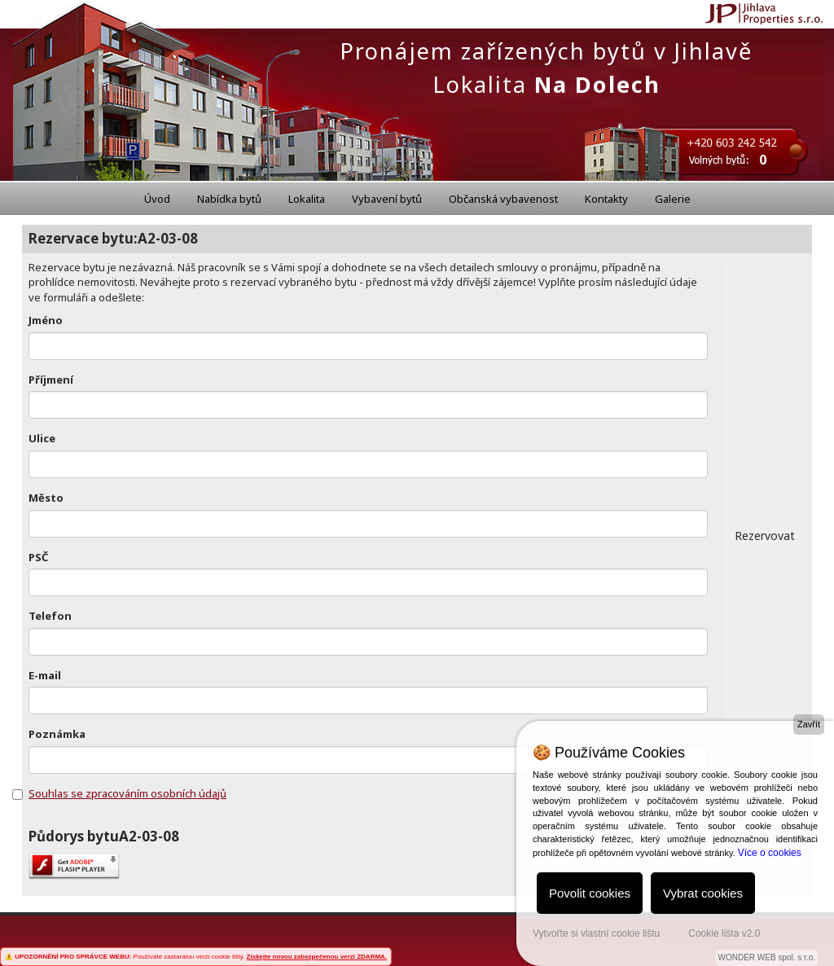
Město (46, 497)
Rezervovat (765, 535)
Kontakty (606, 198)
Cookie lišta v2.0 (724, 933)
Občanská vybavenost (503, 198)
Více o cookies (769, 852)
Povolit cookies (589, 893)
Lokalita (306, 198)
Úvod (157, 198)
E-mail (45, 675)
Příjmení (51, 379)
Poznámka (57, 734)
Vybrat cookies (703, 893)
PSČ (38, 557)
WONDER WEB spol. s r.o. (766, 957)
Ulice (42, 438)
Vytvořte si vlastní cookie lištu (596, 933)
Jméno (46, 320)
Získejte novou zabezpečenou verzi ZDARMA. (317, 956)
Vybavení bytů (387, 198)
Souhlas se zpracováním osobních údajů (127, 793)
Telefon (50, 615)
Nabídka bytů (229, 198)
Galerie (673, 198)
